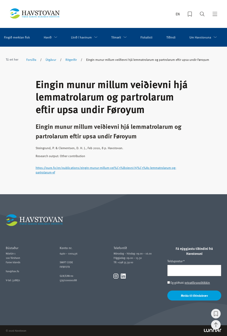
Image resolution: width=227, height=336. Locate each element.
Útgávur (51, 59)
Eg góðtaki (188, 282)
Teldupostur (176, 261)
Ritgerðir (71, 59)
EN (178, 14)
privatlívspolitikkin (197, 282)
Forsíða (31, 59)
